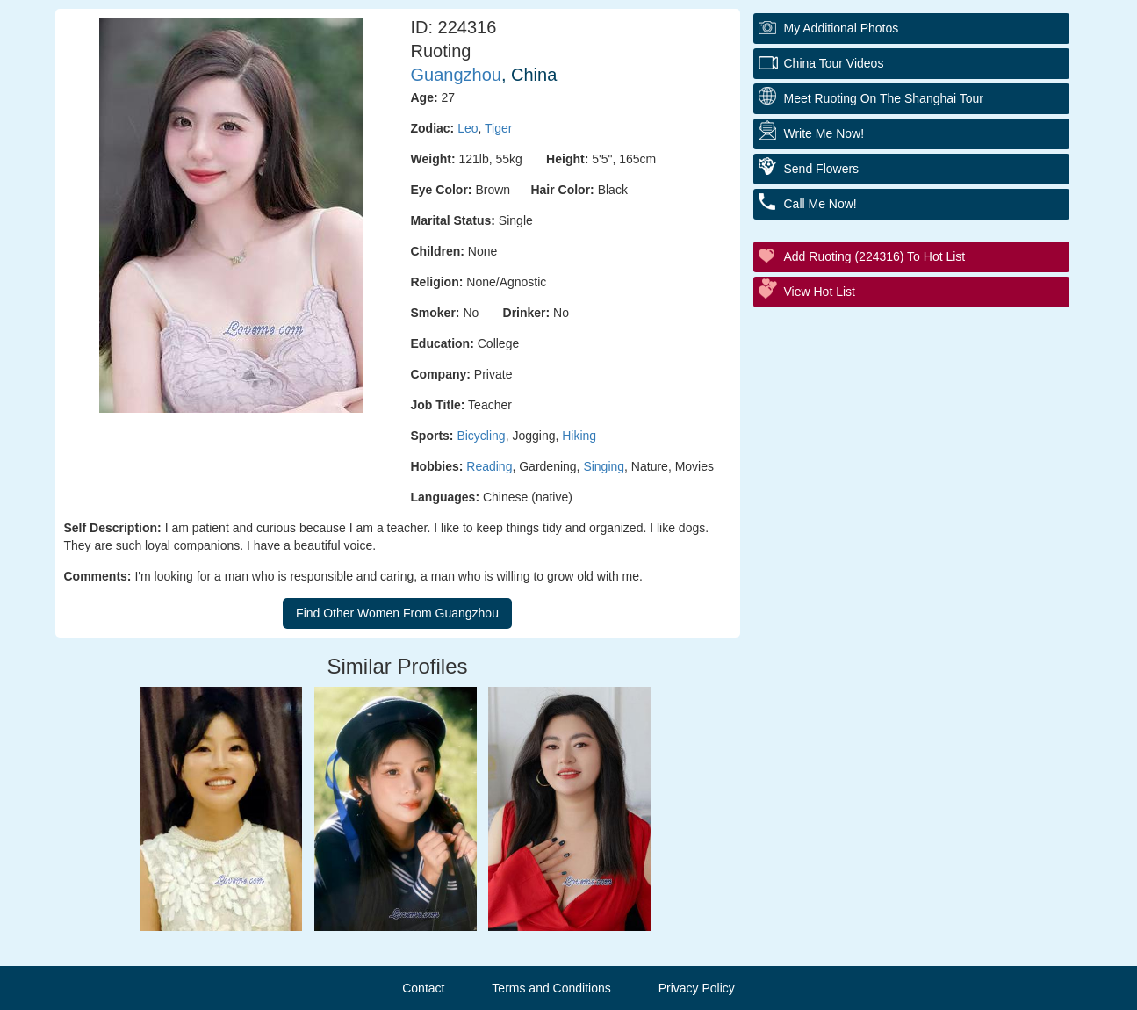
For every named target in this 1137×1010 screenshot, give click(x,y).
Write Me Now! (824, 133)
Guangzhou (456, 74)
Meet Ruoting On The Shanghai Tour (884, 98)
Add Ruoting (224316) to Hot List (875, 256)
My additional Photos (841, 28)
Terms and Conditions (551, 988)
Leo (467, 128)
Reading (489, 466)
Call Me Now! (820, 204)
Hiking (579, 436)
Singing (603, 466)
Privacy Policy (696, 988)
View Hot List (819, 292)
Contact (423, 988)
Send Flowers (822, 169)
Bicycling (481, 436)
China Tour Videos (834, 63)
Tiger (498, 128)
